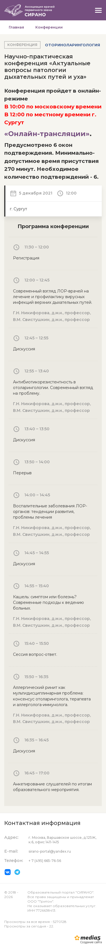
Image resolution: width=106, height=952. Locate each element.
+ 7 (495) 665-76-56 (45, 861)
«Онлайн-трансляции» (47, 134)
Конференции (49, 27)
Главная (16, 27)
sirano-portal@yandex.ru (50, 851)
